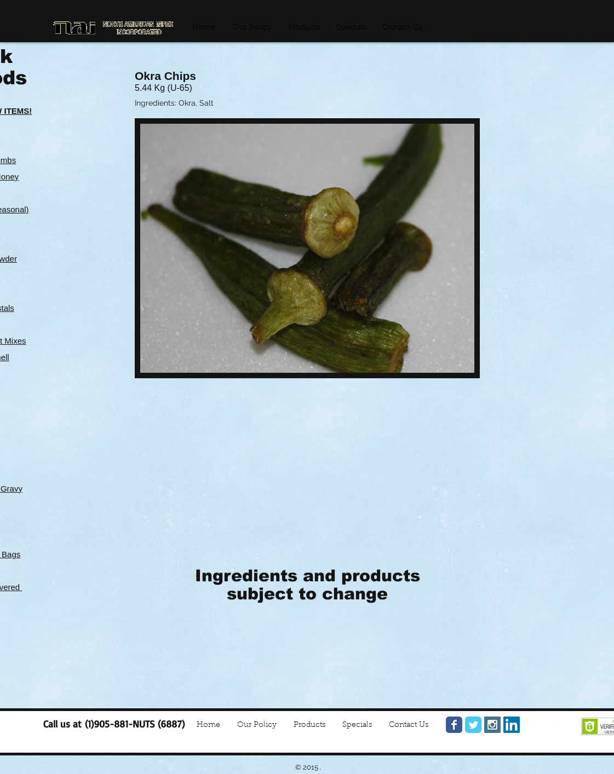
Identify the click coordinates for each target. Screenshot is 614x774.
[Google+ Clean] (558, 724)
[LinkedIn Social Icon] (511, 725)
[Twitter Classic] (473, 725)
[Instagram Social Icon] (492, 725)
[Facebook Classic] (454, 725)
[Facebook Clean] (535, 724)
